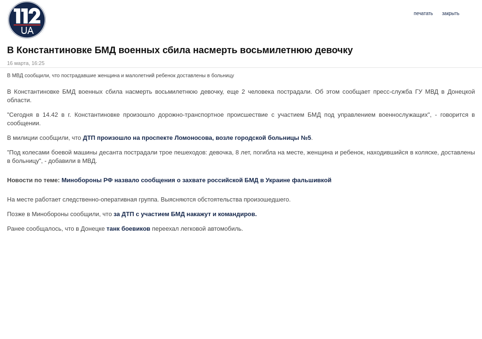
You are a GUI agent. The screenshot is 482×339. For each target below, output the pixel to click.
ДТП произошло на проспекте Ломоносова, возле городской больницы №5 (197, 137)
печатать (423, 13)
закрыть (450, 13)
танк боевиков (128, 228)
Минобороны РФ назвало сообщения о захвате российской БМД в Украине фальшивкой (196, 180)
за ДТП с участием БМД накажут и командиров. (185, 214)
